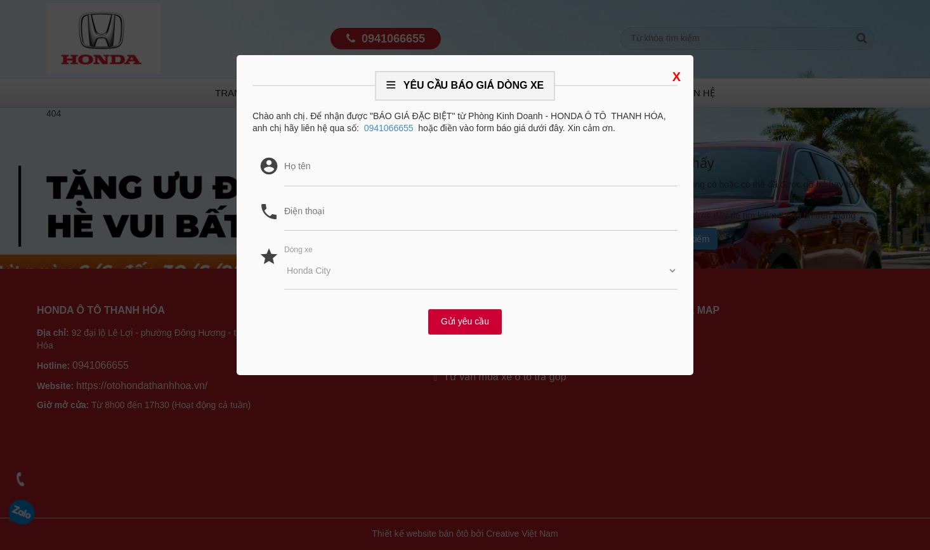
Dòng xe (298, 249)
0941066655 (389, 128)
